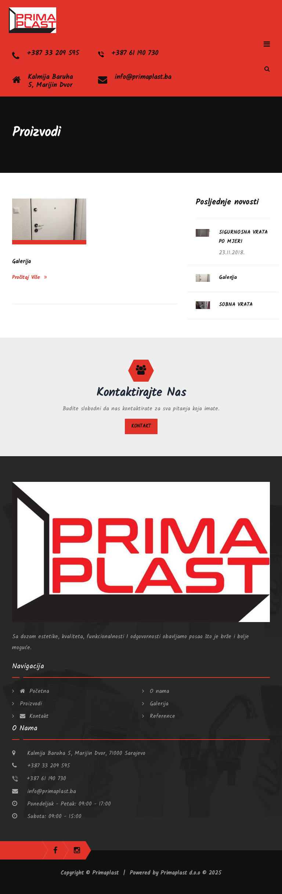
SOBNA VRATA (236, 305)
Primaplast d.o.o (181, 873)
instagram (77, 850)
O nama (158, 691)
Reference (161, 716)
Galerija (21, 261)
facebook (55, 850)
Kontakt (141, 426)
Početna (33, 691)
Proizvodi (30, 703)
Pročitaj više (29, 277)
